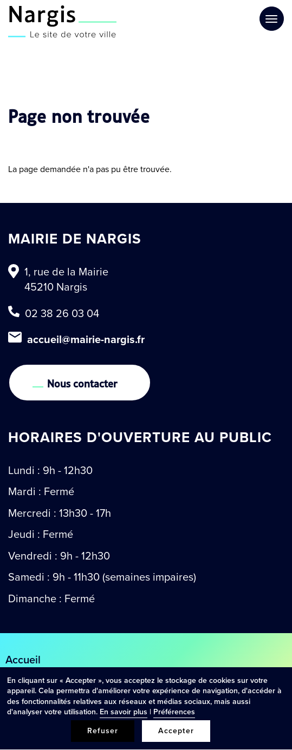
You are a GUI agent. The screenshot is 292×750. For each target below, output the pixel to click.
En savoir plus (123, 712)
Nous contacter (82, 383)
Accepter (176, 730)
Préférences (174, 712)
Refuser (102, 730)
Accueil (23, 660)
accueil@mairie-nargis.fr (86, 339)
